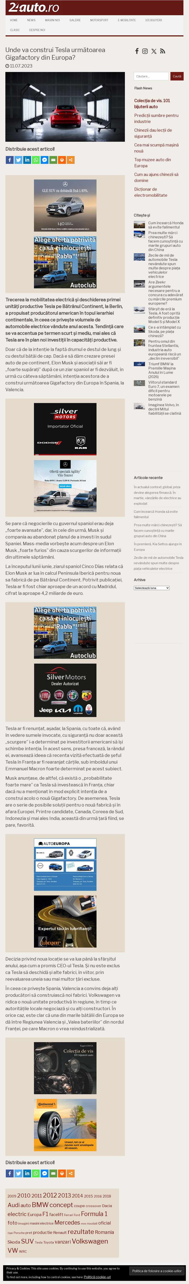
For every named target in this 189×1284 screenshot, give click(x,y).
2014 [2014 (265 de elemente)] (77, 1196)
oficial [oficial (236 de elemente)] (104, 1223)
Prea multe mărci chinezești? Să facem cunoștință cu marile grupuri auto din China (158, 530)
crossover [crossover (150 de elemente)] (93, 1206)
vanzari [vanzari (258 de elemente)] (63, 1242)
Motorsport (99, 20)
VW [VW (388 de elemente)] (13, 1250)
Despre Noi (37, 30)
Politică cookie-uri (97, 1277)
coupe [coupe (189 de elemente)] (79, 1206)
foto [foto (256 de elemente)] (12, 1223)
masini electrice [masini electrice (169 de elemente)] (42, 1223)
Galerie (75, 20)
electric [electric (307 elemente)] (17, 1214)
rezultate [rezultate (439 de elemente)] (81, 1231)
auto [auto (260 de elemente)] (26, 1205)
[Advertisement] (161, 445)
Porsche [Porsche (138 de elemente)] (19, 1233)
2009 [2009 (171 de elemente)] (12, 1196)
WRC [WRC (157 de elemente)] (23, 1252)
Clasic (15, 30)
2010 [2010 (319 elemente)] (24, 1195)
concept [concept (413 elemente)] (61, 1205)
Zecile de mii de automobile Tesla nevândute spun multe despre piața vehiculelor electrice (158, 563)
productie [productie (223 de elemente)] (42, 1232)
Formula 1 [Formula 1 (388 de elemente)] (94, 1214)
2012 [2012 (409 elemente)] (50, 1195)
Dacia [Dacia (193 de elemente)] (107, 1205)
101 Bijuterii (153, 20)
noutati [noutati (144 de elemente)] (92, 1223)
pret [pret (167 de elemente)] (28, 1233)
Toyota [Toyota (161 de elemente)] (48, 1242)
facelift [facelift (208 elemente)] (56, 1214)
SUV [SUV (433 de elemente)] (27, 1241)
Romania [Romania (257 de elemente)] (104, 1232)
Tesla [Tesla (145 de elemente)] (38, 1242)
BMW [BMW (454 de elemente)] (40, 1205)
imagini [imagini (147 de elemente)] (23, 1223)
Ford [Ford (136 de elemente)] (77, 1215)
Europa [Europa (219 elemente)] (34, 1214)
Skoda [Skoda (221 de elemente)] (14, 1242)
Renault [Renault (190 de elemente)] (60, 1232)
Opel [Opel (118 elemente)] (10, 1233)
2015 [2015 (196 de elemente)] (88, 1196)
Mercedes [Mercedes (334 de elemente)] (67, 1222)
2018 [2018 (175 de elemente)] (107, 1196)
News (31, 20)
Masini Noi (52, 20)
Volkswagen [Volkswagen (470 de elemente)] (90, 1241)
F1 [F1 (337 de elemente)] (45, 1214)
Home (14, 20)
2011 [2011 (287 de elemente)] (37, 1196)
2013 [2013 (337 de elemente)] (64, 1195)
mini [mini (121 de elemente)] (83, 1223)
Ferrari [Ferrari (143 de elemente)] (68, 1215)
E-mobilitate (127, 20)
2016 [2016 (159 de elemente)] (98, 1196)
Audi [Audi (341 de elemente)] (14, 1205)
